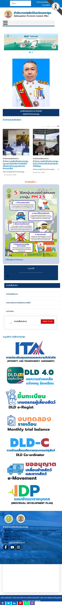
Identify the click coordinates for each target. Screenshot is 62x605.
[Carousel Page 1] (42, 126)
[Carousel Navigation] (55, 126)
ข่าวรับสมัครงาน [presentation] (12, 294)
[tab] (32, 285)
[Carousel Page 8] (52, 126)
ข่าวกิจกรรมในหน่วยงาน (11, 158)
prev (54, 126)
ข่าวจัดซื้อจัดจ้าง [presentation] (12, 285)
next (56, 126)
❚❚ (58, 126)
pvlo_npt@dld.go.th (17, 542)
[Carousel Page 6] (49, 126)
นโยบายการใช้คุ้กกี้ (34, 601)
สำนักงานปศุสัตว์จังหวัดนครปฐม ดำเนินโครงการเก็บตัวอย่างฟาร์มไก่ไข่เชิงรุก (45, 163)
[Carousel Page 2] (43, 126)
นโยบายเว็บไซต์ (6, 597)
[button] (30, 52)
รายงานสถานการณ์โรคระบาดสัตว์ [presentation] (18, 302)
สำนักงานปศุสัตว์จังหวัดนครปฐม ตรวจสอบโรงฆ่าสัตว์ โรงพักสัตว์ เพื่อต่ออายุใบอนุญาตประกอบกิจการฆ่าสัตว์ (15, 165)
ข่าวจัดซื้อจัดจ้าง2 (20, 321)
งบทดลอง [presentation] (10, 311)
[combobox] (20, 3)
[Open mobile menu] (5, 23)
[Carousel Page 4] (46, 126)
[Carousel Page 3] (45, 126)
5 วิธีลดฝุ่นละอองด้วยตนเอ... (14, 260)
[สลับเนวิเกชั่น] (7, 276)
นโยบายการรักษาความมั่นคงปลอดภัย (26, 597)
